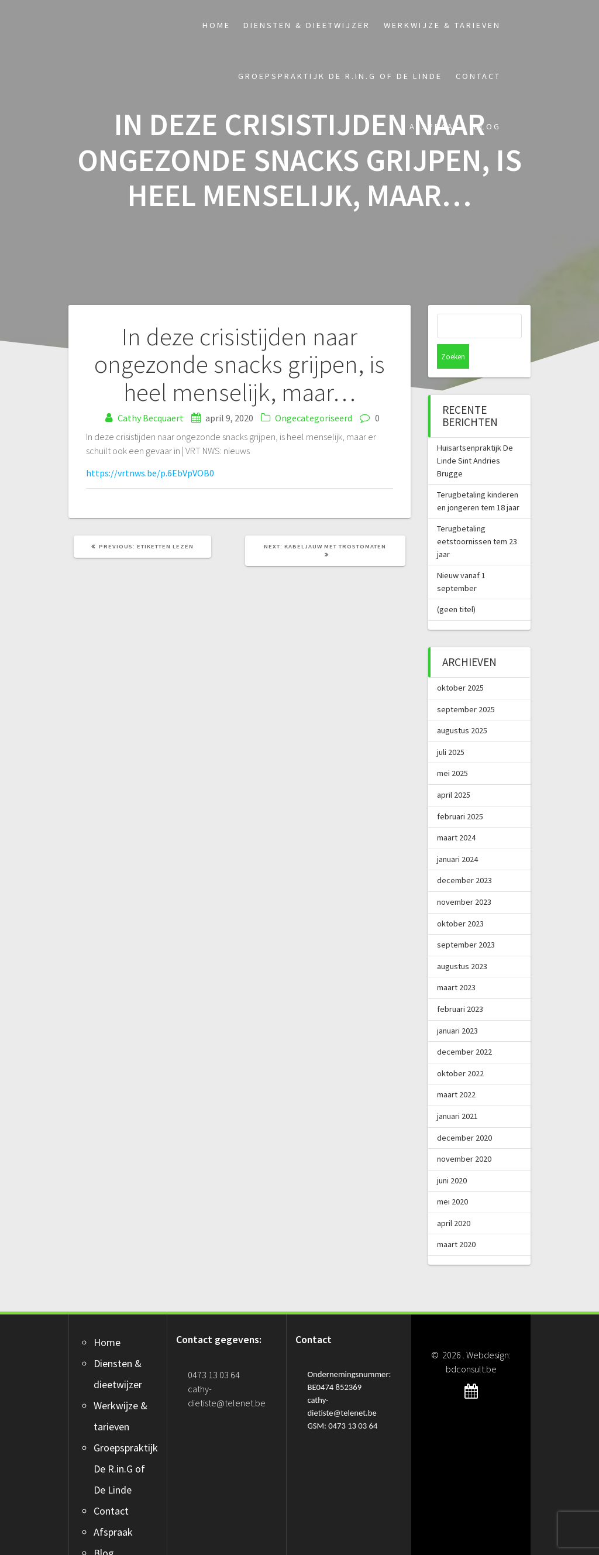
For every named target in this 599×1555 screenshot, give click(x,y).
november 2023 (464, 877)
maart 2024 (456, 813)
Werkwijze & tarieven (442, 25)
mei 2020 (452, 1177)
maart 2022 (456, 1070)
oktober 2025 (460, 663)
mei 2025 (452, 748)
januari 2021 (457, 1091)
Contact (478, 76)
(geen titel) (456, 584)
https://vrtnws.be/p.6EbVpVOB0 (150, 473)
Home (216, 25)
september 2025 (466, 684)
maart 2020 (456, 1219)
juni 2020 (452, 1156)
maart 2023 (456, 962)
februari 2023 (460, 984)
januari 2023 (457, 1006)
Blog (487, 126)
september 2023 (466, 920)
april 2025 (453, 770)
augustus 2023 (462, 941)
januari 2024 (457, 834)
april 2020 (453, 1198)
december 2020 (464, 1113)
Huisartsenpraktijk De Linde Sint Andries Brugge (475, 436)
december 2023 (464, 855)
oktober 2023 (460, 899)
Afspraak (434, 126)
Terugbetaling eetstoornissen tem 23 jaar (477, 516)
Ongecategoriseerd (313, 418)
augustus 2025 (462, 706)
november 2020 (464, 1134)
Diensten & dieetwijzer (306, 25)
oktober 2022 (460, 1048)
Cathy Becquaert (151, 418)
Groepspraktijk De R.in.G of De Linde (340, 76)
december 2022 (464, 1027)
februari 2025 (460, 792)
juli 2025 (450, 727)
